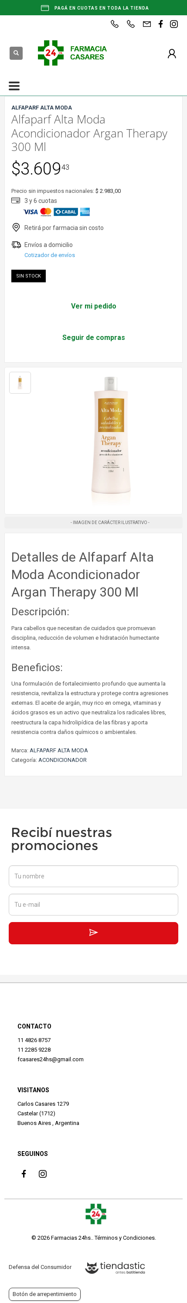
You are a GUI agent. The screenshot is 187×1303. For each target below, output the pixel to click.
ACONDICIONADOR (62, 760)
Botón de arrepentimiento (45, 1294)
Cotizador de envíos (49, 255)
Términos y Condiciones (125, 1237)
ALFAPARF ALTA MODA (59, 750)
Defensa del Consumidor (40, 1267)
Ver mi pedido (93, 306)
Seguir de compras (93, 337)
